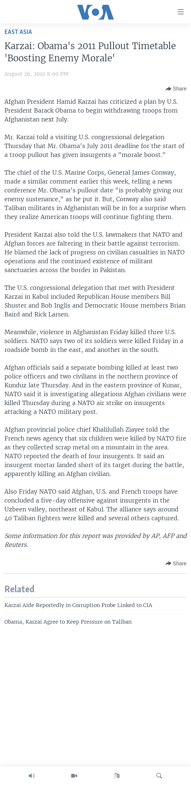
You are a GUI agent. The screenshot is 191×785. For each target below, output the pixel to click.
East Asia (18, 32)
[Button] (176, 89)
